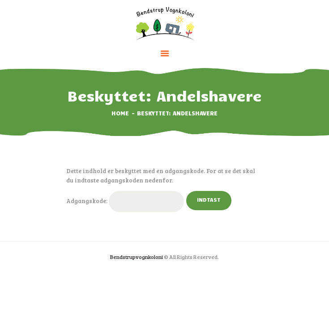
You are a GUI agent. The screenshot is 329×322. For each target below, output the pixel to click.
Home (120, 113)
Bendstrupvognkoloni (136, 256)
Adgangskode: (125, 201)
